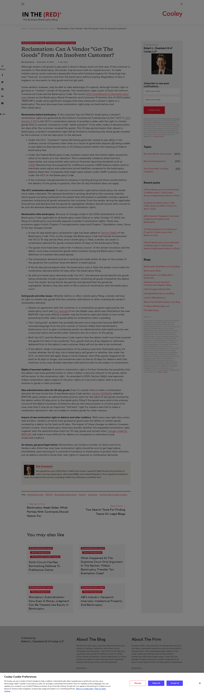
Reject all (156, 684)
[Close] (200, 684)
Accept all (175, 684)
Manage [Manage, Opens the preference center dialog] (137, 684)
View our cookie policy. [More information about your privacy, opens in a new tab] (85, 690)
